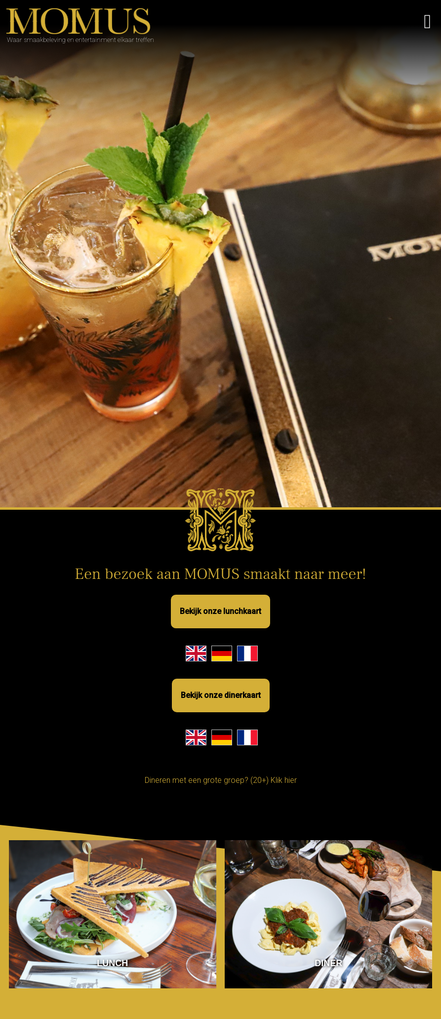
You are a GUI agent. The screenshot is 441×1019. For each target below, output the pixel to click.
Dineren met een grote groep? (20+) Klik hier (221, 780)
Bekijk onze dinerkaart (221, 695)
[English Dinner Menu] (196, 737)
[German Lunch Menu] (221, 653)
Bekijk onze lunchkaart (220, 611)
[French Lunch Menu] (247, 653)
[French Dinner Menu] (247, 737)
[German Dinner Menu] (221, 737)
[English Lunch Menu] (196, 653)
